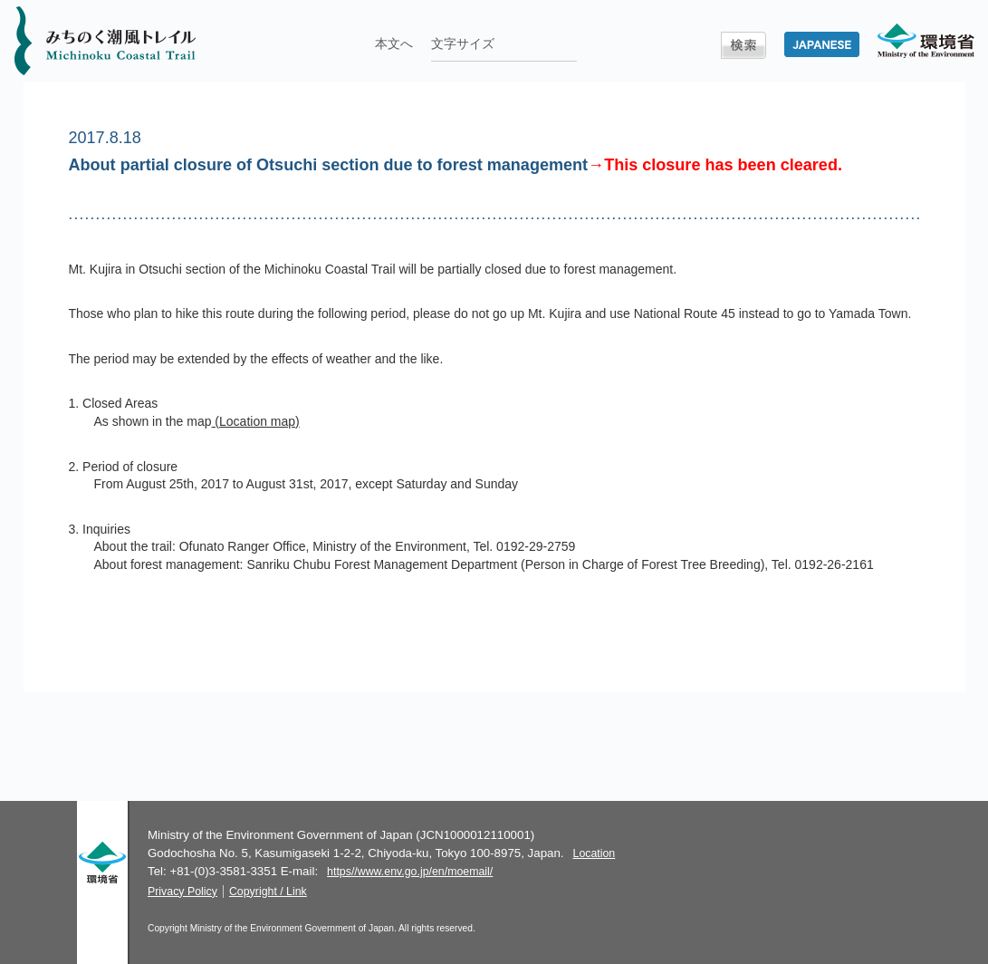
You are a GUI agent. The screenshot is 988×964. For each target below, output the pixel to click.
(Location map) (255, 421)
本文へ (394, 43)
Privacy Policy (182, 891)
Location (594, 853)
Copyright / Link (268, 891)
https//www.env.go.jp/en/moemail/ (410, 871)
